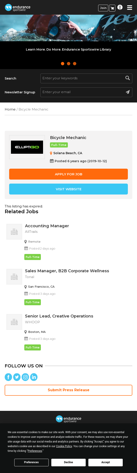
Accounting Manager (78, 229)
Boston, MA (37, 332)
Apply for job (68, 174)
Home (10, 109)
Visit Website (68, 189)
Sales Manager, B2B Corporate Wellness (78, 274)
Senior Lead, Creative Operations (78, 320)
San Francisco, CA (41, 286)
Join (103, 8)
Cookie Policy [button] (64, 446)
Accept (105, 462)
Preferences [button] (35, 451)
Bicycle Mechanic (68, 137)
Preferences (31, 462)
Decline (68, 462)
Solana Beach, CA (67, 153)
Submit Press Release (68, 390)
